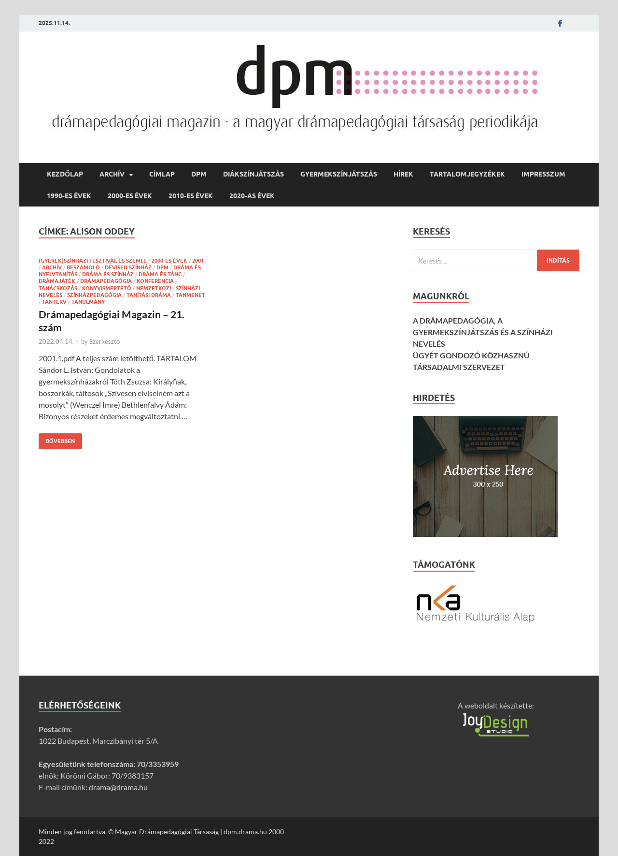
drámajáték (57, 281)
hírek (403, 174)
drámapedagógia (106, 281)
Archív (112, 174)
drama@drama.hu (118, 787)
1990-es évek (69, 196)
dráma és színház (108, 274)
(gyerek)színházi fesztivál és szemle (93, 260)
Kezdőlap (65, 174)
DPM (199, 174)
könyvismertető (106, 288)
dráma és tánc (160, 274)
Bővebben (57, 438)
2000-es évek (130, 196)
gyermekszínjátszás (338, 174)
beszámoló (83, 267)
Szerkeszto (104, 341)
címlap (162, 174)
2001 (198, 260)
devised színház (128, 267)
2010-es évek (191, 196)
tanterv (54, 301)
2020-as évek (252, 196)
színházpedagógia (94, 295)
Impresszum (543, 174)
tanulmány (88, 301)
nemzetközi (153, 288)
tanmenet (190, 295)
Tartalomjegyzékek (467, 174)
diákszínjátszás (253, 174)
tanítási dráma (148, 295)
